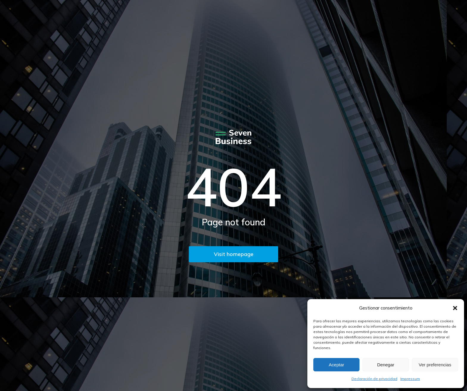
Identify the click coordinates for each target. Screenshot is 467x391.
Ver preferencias (435, 364)
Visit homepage (233, 254)
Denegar (385, 364)
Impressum (410, 378)
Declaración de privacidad (374, 378)
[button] (455, 308)
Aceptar (336, 364)
